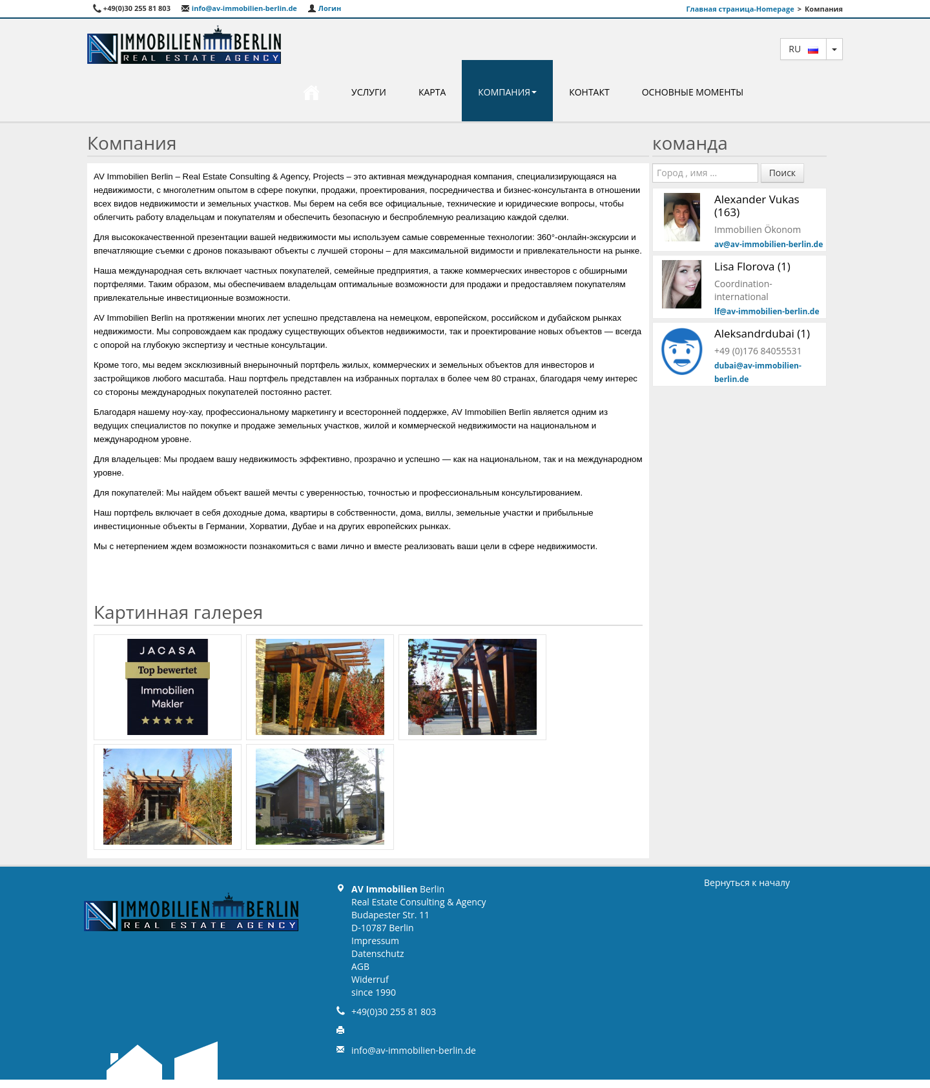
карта (432, 92)
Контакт (589, 92)
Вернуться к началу (747, 882)
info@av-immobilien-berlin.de (239, 8)
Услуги (368, 92)
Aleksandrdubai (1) (762, 333)
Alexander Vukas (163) (757, 205)
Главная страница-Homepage (740, 9)
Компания (507, 92)
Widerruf (370, 979)
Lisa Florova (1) (752, 266)
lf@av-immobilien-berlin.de (767, 311)
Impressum (375, 940)
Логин (324, 8)
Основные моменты (692, 92)
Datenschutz (377, 953)
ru (803, 49)
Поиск (782, 172)
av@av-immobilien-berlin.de (768, 244)
